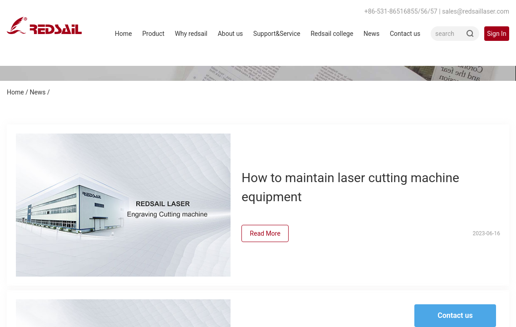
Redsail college (331, 33)
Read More (265, 233)
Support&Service (276, 33)
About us (230, 33)
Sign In (496, 33)
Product (153, 33)
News (371, 33)
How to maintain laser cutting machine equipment (350, 187)
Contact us (405, 33)
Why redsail (191, 33)
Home (123, 33)
